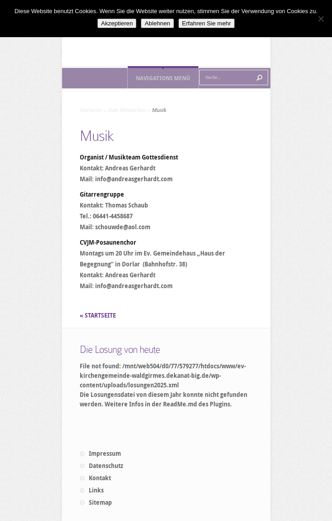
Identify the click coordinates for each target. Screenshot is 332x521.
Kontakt (100, 478)
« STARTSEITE (98, 315)
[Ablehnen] (320, 18)
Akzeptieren (117, 23)
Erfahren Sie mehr (206, 23)
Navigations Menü (163, 78)
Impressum (105, 453)
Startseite (91, 109)
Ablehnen (157, 23)
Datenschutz (106, 466)
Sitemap (100, 502)
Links (96, 490)
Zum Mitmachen (127, 109)
